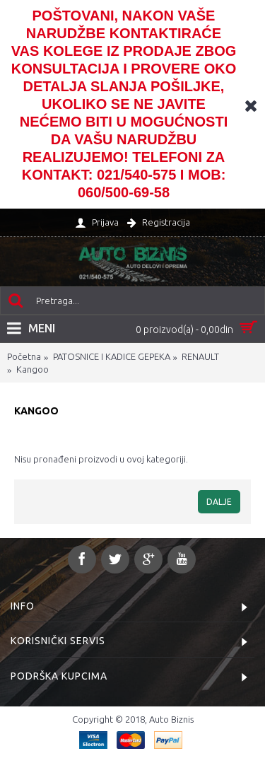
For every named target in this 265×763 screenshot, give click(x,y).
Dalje (219, 501)
